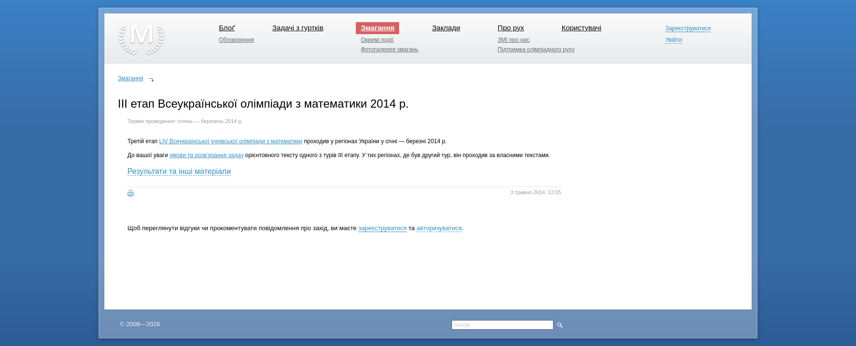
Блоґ (227, 28)
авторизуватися (439, 228)
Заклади (446, 28)
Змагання (377, 28)
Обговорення (236, 40)
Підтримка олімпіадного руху (536, 49)
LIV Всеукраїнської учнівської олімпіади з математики (230, 141)
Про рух (511, 28)
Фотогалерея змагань (389, 49)
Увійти (673, 40)
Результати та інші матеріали (179, 171)
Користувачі (582, 28)
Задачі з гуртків (297, 28)
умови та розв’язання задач (206, 155)
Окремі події (377, 40)
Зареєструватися (688, 28)
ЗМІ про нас (513, 40)
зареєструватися (382, 228)
